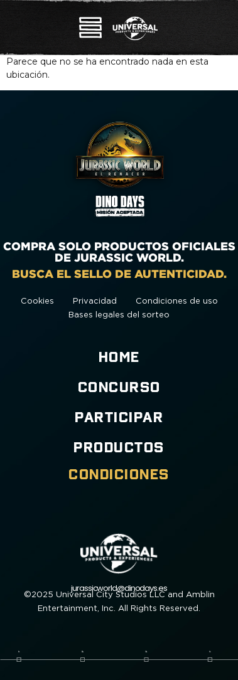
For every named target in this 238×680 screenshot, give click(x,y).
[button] (90, 29)
